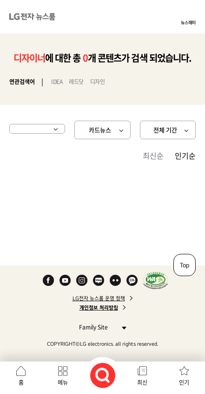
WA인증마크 (155, 280)
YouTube (65, 280)
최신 (142, 382)
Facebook (48, 280)
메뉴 (63, 382)
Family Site (100, 327)
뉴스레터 (188, 22)
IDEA (56, 82)
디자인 (97, 82)
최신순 (153, 155)
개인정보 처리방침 (98, 307)
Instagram (81, 280)
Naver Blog (98, 280)
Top (184, 265)
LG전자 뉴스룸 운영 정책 (99, 298)
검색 (102, 375)
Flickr (115, 280)
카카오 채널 (132, 280)
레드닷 (76, 82)
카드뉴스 (100, 129)
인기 (184, 382)
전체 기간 (165, 129)
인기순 (185, 155)
